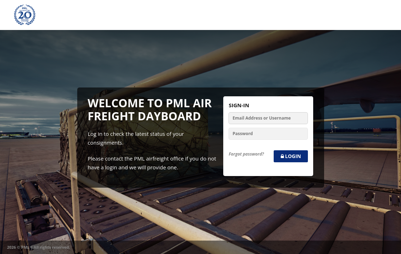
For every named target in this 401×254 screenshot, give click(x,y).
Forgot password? (246, 154)
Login (291, 156)
